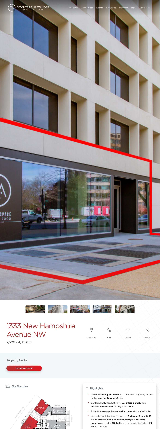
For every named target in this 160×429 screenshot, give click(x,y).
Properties (111, 8)
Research (123, 8)
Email (128, 337)
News (133, 8)
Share (147, 337)
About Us (73, 8)
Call (109, 337)
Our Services (87, 8)
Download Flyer (24, 368)
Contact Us (145, 8)
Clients (99, 8)
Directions (91, 337)
